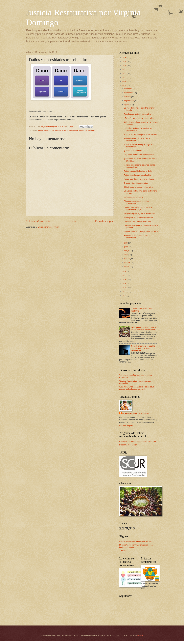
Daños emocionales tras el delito (137, 175)
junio (126, 247)
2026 (124, 57)
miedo (81, 130)
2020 (124, 81)
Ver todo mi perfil (126, 426)
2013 (124, 291)
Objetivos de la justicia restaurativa (138, 187)
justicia (58, 130)
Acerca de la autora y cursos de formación (136, 541)
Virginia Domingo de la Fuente (135, 413)
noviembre (129, 93)
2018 (124, 272)
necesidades (90, 130)
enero (127, 267)
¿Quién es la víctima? (133, 151)
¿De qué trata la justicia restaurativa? (139, 118)
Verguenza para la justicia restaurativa (139, 213)
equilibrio (47, 130)
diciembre (128, 89)
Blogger (140, 635)
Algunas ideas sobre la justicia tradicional (141, 231)
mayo (126, 251)
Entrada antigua (104, 221)
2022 (124, 73)
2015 (124, 284)
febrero (127, 263)
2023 (124, 69)
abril (126, 255)
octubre (127, 97)
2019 (124, 85)
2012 (124, 295)
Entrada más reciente (38, 221)
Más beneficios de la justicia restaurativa (140, 134)
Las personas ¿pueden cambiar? (137, 221)
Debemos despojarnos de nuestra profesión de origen (138, 208)
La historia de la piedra (133, 197)
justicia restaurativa (70, 130)
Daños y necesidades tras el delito (138, 171)
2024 (124, 65)
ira (53, 130)
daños (40, 130)
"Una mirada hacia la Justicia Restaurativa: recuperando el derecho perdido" (137, 388)
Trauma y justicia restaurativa (136, 183)
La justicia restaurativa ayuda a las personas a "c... (138, 129)
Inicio (73, 221)
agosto (127, 105)
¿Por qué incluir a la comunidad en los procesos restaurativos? (144, 328)
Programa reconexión (128, 445)
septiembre (129, 100)
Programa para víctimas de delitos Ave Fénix (137, 441)
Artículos (122, 551)
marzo (127, 259)
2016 (124, 280)
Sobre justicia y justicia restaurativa (138, 217)
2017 (124, 276)
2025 (124, 61)
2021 (124, 77)
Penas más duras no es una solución (139, 179)
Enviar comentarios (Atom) (49, 227)
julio (126, 243)
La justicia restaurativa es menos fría (139, 155)
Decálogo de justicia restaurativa (137, 114)
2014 (124, 288)
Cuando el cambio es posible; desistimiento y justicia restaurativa (143, 348)
